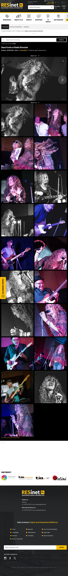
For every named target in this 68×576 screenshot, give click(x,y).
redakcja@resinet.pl (41, 504)
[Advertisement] (34, 455)
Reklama (30, 529)
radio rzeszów (13, 437)
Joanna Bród (23, 50)
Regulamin (47, 532)
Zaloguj (57, 7)
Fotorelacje (5, 26)
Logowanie (15, 532)
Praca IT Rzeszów (17, 539)
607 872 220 (27, 504)
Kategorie (26, 26)
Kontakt (14, 535)
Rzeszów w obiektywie (16, 26)
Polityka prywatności (50, 529)
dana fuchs (6, 437)
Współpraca (32, 532)
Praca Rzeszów (48, 535)
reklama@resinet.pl (41, 510)
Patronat (31, 535)
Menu (64, 7)
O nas (13, 529)
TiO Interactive (52, 567)
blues (18, 437)
